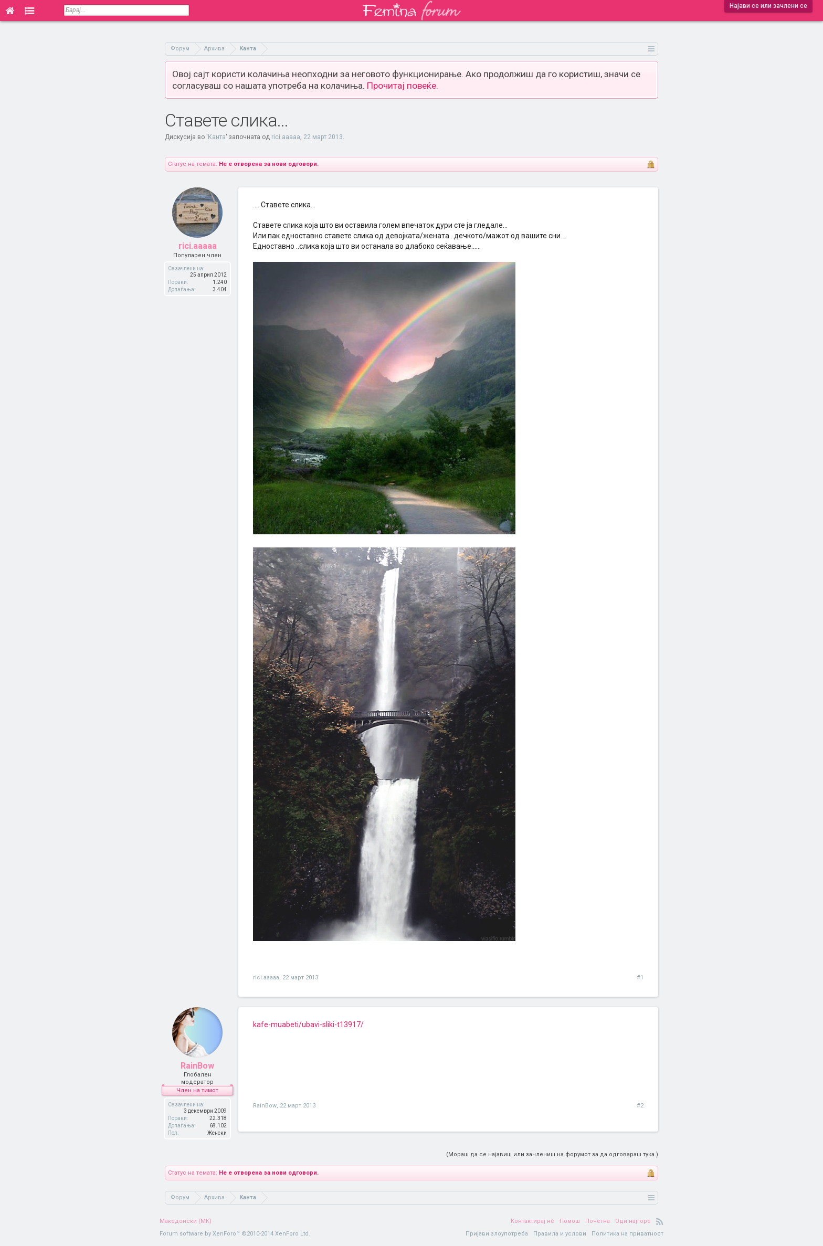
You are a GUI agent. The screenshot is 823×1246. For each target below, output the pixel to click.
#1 (640, 977)
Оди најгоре (633, 1221)
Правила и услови (559, 1233)
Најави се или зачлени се (768, 5)
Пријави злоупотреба (497, 1233)
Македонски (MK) (186, 1221)
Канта (217, 137)
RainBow (197, 1066)
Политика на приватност (627, 1233)
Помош (570, 1221)
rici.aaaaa (285, 137)
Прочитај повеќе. (402, 85)
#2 (640, 1105)
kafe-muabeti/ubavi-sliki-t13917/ (308, 1024)
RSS (659, 1221)
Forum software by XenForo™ (235, 1233)
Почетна (597, 1221)
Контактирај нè (532, 1221)
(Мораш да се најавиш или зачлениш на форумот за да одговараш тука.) (552, 1154)
